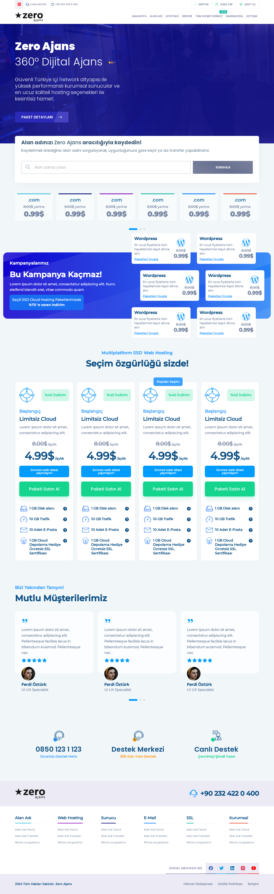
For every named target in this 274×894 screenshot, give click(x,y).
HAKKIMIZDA (234, 16)
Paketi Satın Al (44, 489)
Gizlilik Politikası (230, 884)
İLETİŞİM (252, 16)
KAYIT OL (247, 4)
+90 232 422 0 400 (64, 4)
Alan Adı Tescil (25, 830)
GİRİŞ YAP (224, 4)
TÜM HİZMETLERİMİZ (209, 16)
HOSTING (172, 16)
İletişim (253, 884)
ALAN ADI (156, 16)
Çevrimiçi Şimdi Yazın (216, 756)
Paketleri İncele (156, 252)
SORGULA (223, 167)
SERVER (187, 16)
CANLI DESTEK (36, 4)
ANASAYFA (139, 16)
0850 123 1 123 (59, 749)
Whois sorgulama (27, 842)
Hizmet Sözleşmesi (198, 884)
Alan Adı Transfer (27, 836)
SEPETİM (202, 4)
